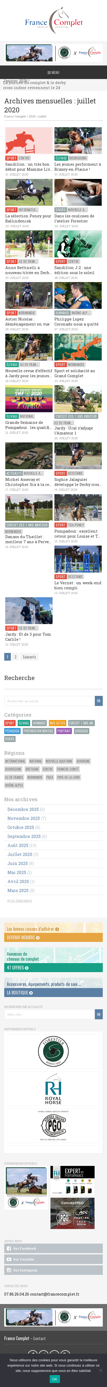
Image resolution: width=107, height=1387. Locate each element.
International (15, 761)
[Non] (100, 1370)
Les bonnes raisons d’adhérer (33, 929)
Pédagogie (12, 731)
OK (54, 1379)
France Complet (15, 116)
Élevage (24, 723)
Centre (48, 769)
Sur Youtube (20, 1259)
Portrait (64, 731)
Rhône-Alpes (14, 785)
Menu (53, 72)
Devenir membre (23, 937)
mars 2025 (18, 890)
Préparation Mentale (38, 731)
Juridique (81, 731)
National (36, 761)
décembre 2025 (23, 809)
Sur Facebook (21, 1248)
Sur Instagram (21, 1270)
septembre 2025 (24, 836)
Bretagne (32, 769)
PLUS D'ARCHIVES (19, 901)
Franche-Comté (68, 769)
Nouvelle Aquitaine (59, 761)
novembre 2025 (23, 818)
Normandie (35, 777)
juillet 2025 (19, 854)
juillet (42, 116)
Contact (39, 1338)
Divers (10, 738)
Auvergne (83, 761)
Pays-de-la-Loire (68, 777)
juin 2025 (17, 863)
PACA (49, 777)
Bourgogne (13, 769)
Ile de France (14, 777)
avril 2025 (18, 881)
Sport (10, 723)
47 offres (18, 967)
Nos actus (57, 723)
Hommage (39, 723)
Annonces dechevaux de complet (23, 956)
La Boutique (20, 992)
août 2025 (17, 845)
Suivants (29, 657)
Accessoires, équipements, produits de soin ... (44, 984)
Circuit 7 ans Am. (81, 723)
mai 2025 (16, 872)
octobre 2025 (20, 827)
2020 (32, 116)
